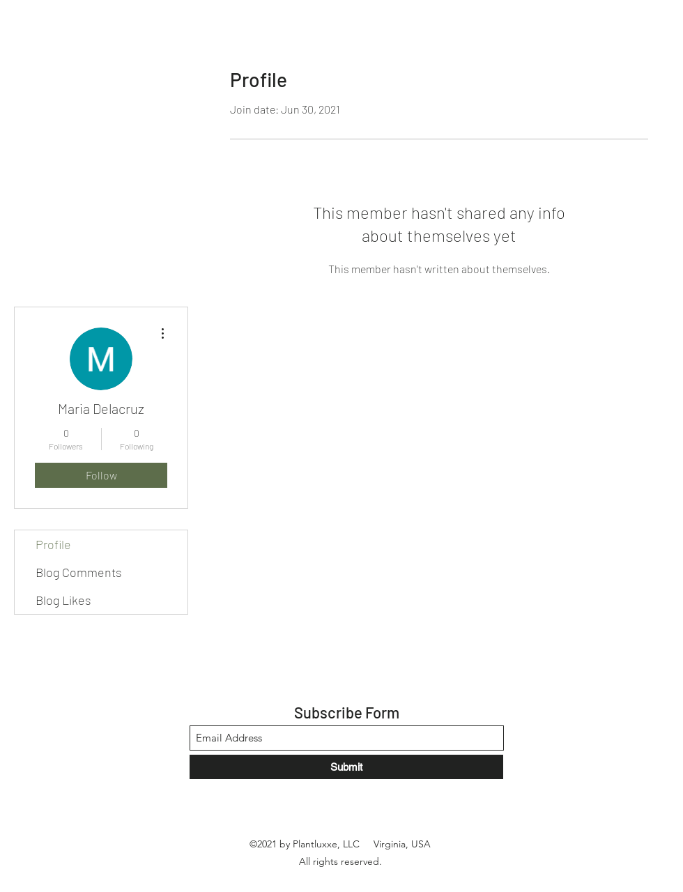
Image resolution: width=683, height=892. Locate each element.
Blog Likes (63, 600)
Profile (53, 544)
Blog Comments (79, 572)
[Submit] (346, 767)
